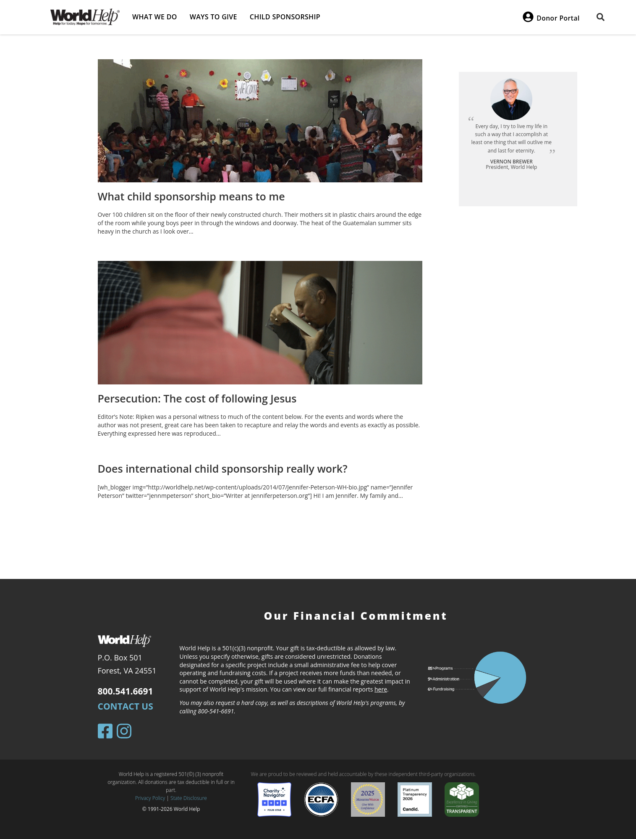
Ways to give (213, 16)
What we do (154, 16)
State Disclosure (188, 798)
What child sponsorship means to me (191, 196)
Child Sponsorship (285, 16)
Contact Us (125, 706)
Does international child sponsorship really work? (223, 468)
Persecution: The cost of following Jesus (197, 398)
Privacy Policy (150, 798)
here (380, 689)
